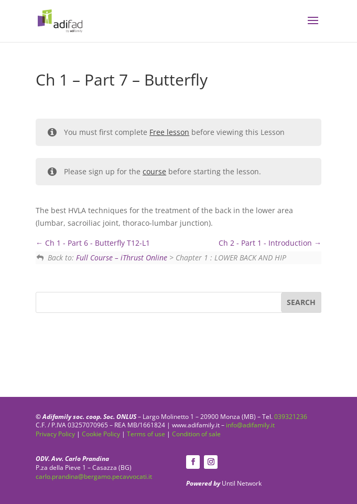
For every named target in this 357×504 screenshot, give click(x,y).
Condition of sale (196, 433)
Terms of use (146, 433)
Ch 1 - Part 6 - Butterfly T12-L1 (93, 243)
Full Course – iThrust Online (121, 257)
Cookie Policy (101, 433)
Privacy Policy (55, 433)
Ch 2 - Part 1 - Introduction (270, 243)
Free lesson (169, 132)
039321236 (290, 416)
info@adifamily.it (250, 425)
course (154, 171)
